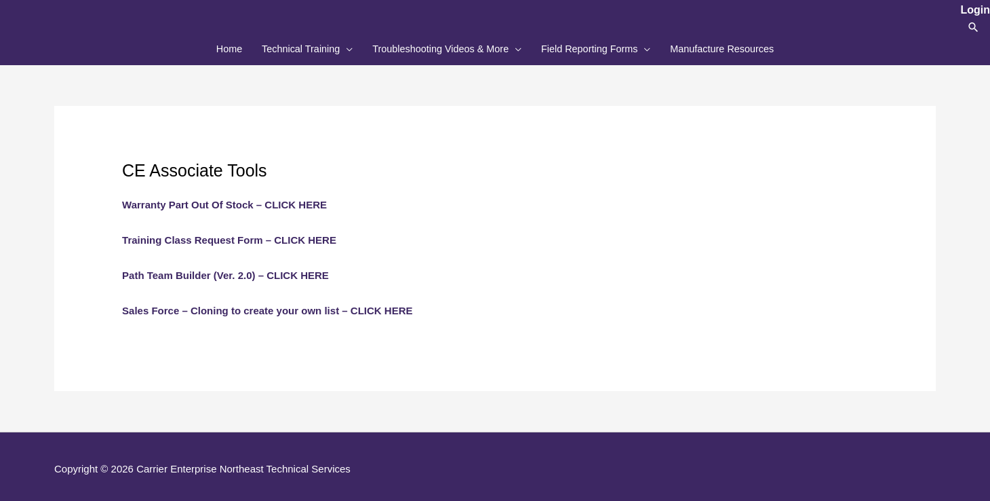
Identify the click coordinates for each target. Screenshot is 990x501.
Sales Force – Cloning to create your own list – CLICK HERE (267, 306)
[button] (973, 26)
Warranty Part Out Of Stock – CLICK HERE (224, 200)
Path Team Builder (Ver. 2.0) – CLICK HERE (225, 270)
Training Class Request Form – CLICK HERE (229, 235)
